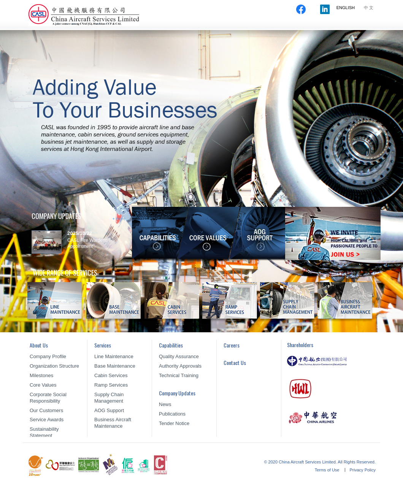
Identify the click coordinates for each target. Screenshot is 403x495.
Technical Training (178, 375)
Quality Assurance (179, 356)
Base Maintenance (114, 366)
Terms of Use (328, 470)
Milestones (41, 375)
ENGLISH (345, 7)
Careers (329, 26)
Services (208, 26)
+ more (118, 218)
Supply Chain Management (109, 398)
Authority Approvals (180, 366)
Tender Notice (174, 423)
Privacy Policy (363, 470)
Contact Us (363, 26)
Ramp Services (111, 385)
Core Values (43, 385)
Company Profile (48, 356)
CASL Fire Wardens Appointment (87, 243)
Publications (172, 414)
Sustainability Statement (44, 432)
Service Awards (46, 419)
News (165, 404)
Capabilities (242, 26)
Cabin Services (110, 375)
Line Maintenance (113, 356)
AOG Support (109, 410)
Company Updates (287, 26)
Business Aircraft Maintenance (112, 423)
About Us (173, 26)
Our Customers (46, 410)
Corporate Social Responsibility (48, 398)
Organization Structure (54, 366)
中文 (369, 7)
